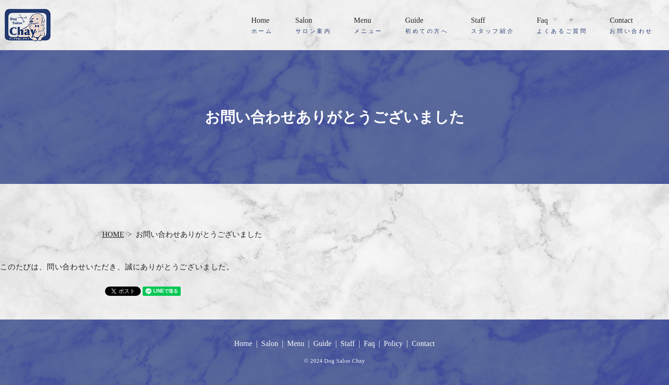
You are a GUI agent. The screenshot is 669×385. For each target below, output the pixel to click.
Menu (368, 25)
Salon (313, 25)
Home (262, 25)
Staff (493, 25)
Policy (393, 343)
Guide (427, 25)
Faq (562, 25)
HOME (113, 234)
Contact (631, 25)
